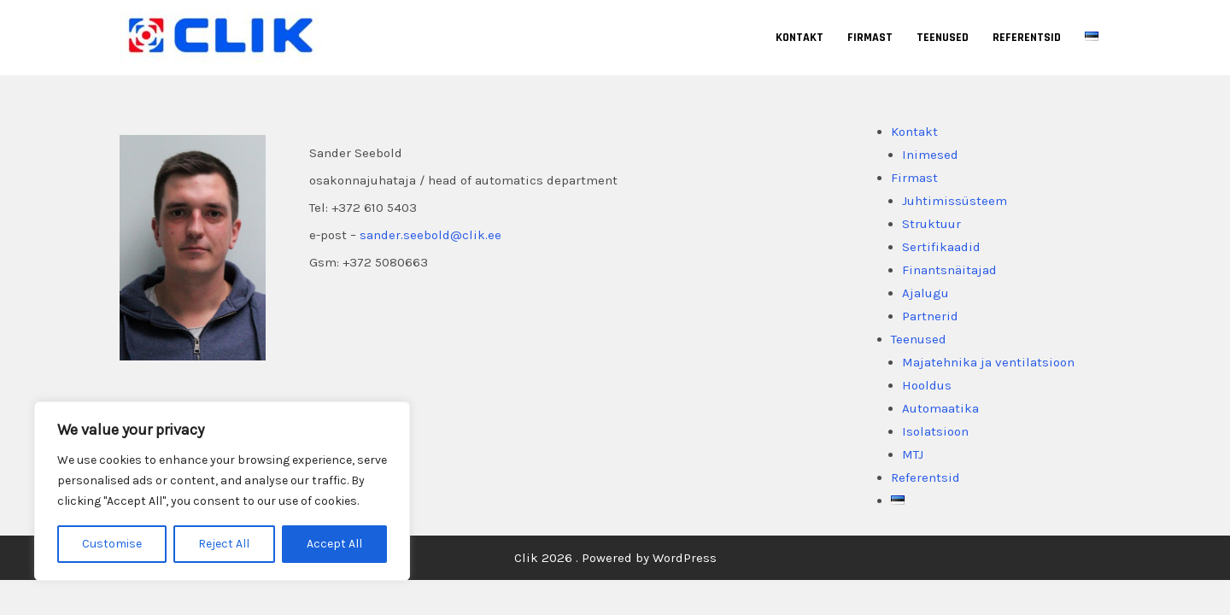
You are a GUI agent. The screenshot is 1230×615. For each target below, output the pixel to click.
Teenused (943, 37)
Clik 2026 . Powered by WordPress (615, 557)
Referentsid (1027, 37)
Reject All (223, 543)
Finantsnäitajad (949, 270)
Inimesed (930, 154)
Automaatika (940, 408)
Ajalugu (925, 293)
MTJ (912, 454)
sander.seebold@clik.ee (430, 235)
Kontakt (799, 37)
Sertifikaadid (941, 247)
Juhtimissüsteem (954, 200)
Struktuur (931, 223)
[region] (222, 491)
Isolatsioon (935, 431)
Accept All (334, 543)
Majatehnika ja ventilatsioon (988, 362)
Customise (112, 543)
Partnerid (930, 316)
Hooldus (927, 385)
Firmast (870, 37)
